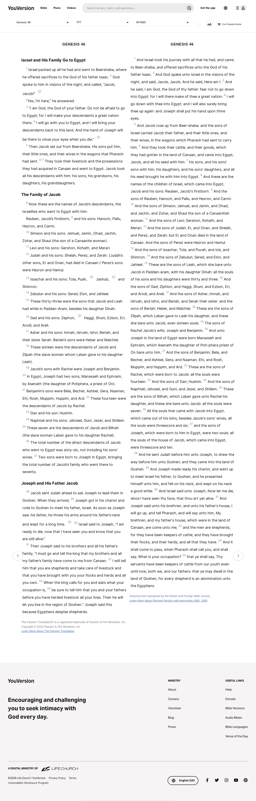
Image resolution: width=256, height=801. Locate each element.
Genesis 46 (43, 22)
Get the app (207, 7)
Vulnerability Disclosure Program (28, 782)
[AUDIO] (198, 24)
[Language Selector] (226, 8)
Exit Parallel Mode (229, 24)
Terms (72, 778)
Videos (71, 7)
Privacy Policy (57, 778)
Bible (43, 7)
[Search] (133, 8)
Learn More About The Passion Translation (47, 631)
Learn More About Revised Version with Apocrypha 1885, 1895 (168, 600)
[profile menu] (240, 8)
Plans (56, 7)
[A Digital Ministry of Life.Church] (128, 766)
